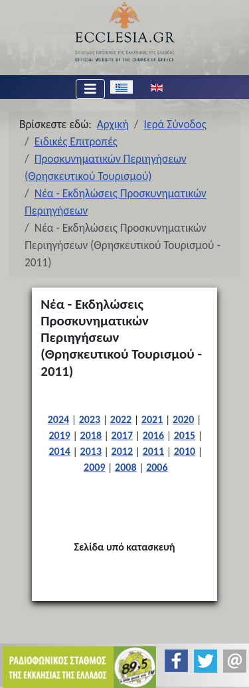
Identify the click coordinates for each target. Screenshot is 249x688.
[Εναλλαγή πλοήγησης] (90, 89)
